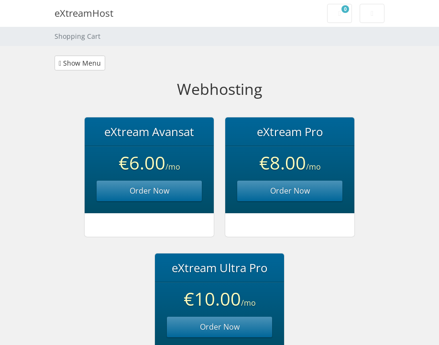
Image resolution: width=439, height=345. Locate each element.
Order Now (149, 190)
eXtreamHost (84, 13)
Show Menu (80, 63)
